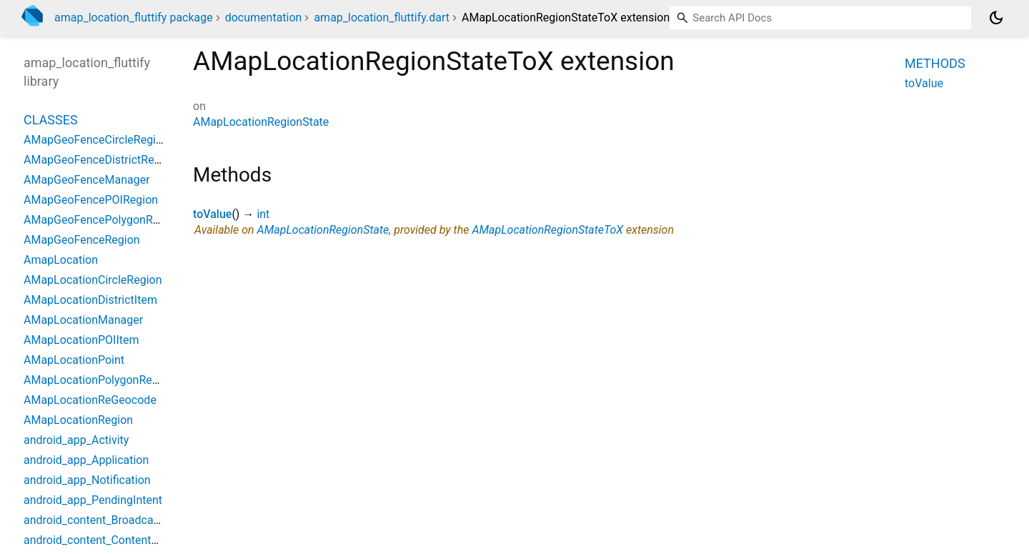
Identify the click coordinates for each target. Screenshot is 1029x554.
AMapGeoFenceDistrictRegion (100, 160)
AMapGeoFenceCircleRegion (96, 140)
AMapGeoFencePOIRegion (91, 200)
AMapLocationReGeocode (90, 400)
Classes (51, 119)
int (263, 214)
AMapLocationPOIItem (81, 340)
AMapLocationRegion (78, 420)
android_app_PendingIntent (93, 500)
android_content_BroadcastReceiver (115, 520)
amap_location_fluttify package (133, 17)
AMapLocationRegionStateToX (547, 230)
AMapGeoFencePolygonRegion (102, 220)
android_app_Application (86, 460)
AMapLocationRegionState (261, 122)
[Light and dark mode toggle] (996, 17)
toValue (212, 214)
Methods (935, 63)
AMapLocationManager (83, 320)
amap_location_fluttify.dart (381, 17)
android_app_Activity (76, 440)
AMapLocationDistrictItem (90, 300)
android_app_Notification (87, 480)
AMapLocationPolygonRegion (99, 380)
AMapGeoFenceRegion (82, 240)
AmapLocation (61, 260)
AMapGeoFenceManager (87, 180)
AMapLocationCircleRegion (93, 280)
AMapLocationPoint (74, 360)
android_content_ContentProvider (109, 540)
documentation (263, 17)
